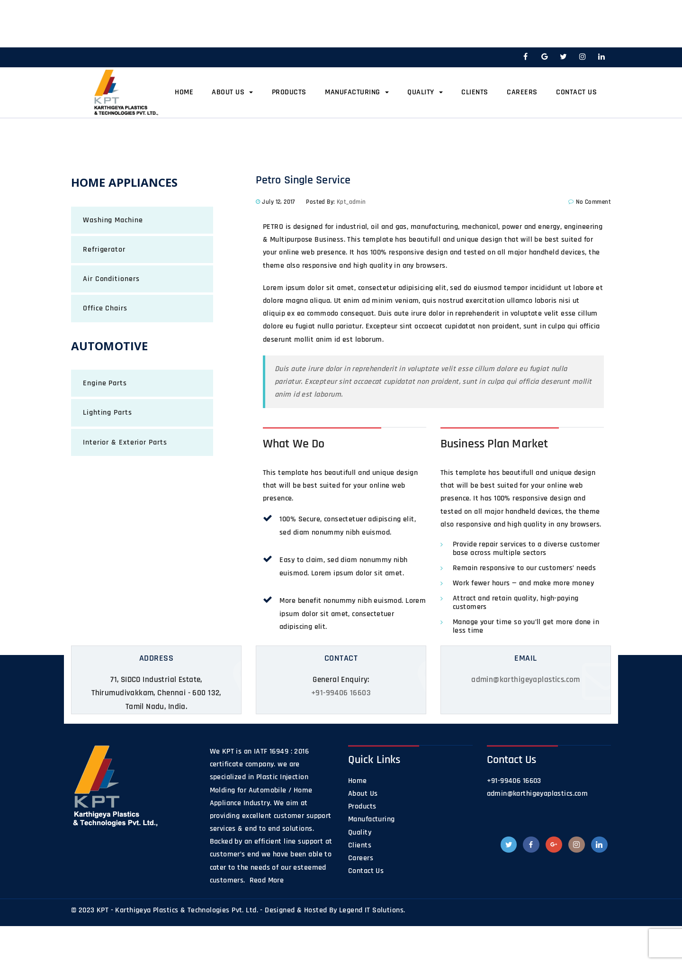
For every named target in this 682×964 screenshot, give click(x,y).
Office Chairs (105, 308)
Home (184, 92)
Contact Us (576, 92)
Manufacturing (357, 92)
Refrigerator (104, 250)
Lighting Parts (107, 413)
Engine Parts (105, 383)
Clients (474, 92)
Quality (425, 92)
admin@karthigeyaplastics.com (525, 679)
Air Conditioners (111, 279)
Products (289, 92)
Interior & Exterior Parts (125, 442)
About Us (232, 92)
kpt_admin (351, 202)
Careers (522, 92)
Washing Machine (113, 220)
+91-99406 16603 (341, 693)
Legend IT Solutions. (372, 910)
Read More (265, 880)
